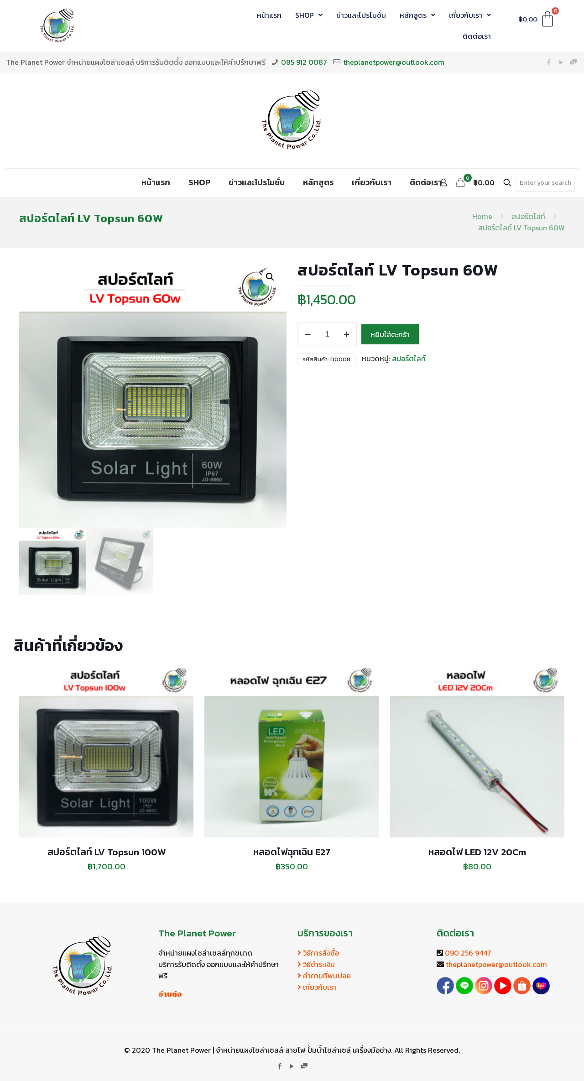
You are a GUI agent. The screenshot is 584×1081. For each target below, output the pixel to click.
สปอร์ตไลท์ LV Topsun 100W (106, 852)
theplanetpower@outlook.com (393, 62)
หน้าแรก (269, 15)
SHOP (309, 15)
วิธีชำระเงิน (316, 964)
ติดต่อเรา (477, 36)
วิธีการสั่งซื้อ (318, 952)
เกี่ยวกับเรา (470, 15)
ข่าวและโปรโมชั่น (361, 15)
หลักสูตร (417, 15)
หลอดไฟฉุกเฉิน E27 (291, 852)
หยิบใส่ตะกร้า (390, 334)
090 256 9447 (468, 952)
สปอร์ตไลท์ (528, 216)
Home (482, 216)
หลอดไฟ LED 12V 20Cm (477, 852)
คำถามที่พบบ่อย (324, 975)
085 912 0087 (304, 62)
